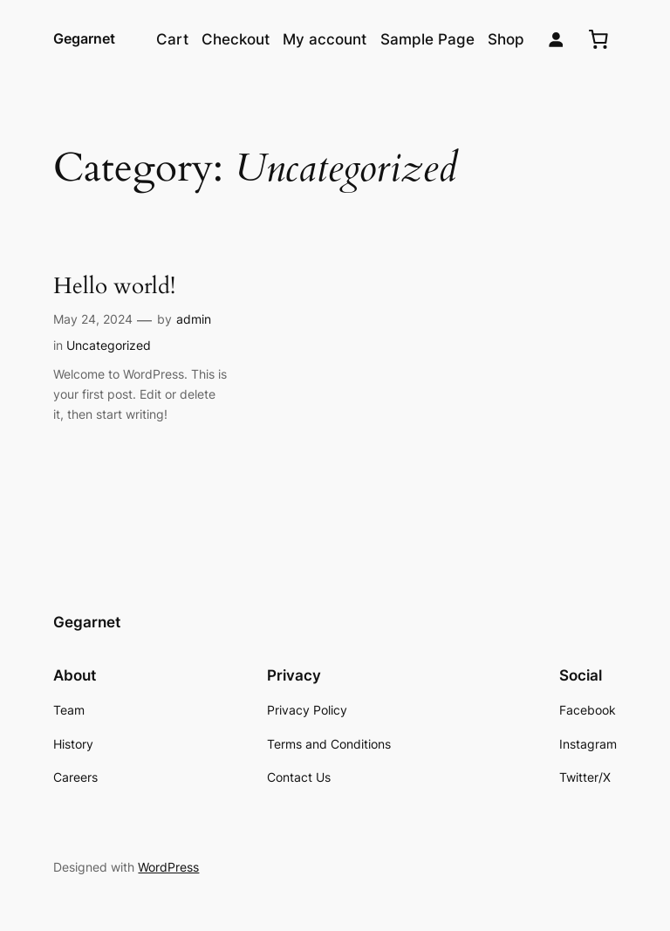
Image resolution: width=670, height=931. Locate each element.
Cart (172, 39)
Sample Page (427, 39)
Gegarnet (84, 38)
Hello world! (114, 286)
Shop (506, 39)
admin (193, 318)
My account (324, 39)
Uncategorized (108, 345)
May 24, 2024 (93, 318)
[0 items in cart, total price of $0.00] (598, 39)
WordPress (168, 866)
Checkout (236, 39)
